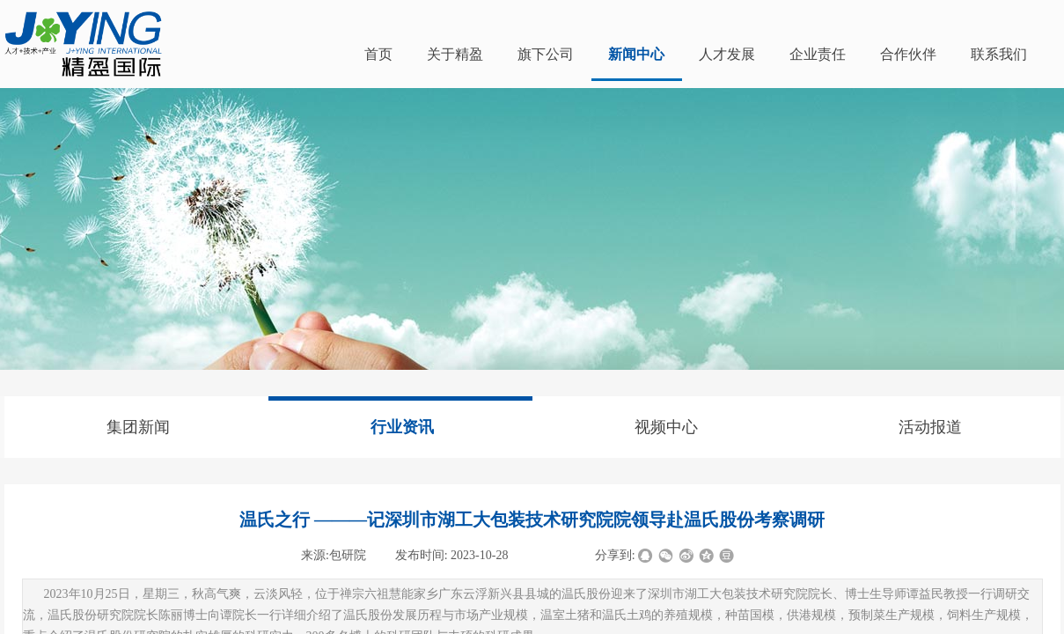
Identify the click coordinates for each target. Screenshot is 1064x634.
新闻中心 (636, 54)
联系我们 (999, 54)
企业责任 (817, 54)
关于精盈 (455, 54)
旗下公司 (545, 54)
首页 (378, 54)
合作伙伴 (908, 54)
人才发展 (727, 54)
